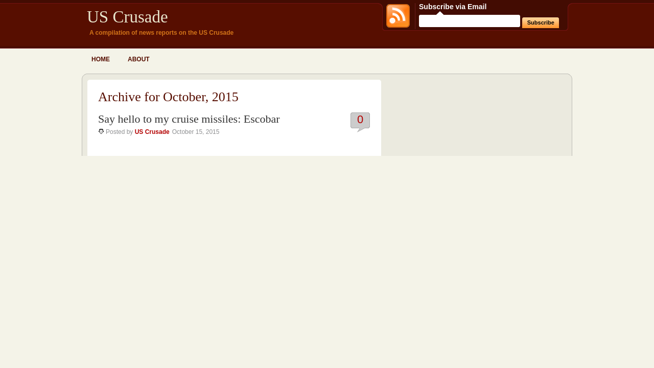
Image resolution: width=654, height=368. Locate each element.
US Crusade (127, 17)
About (139, 59)
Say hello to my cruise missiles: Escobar (189, 118)
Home (100, 59)
